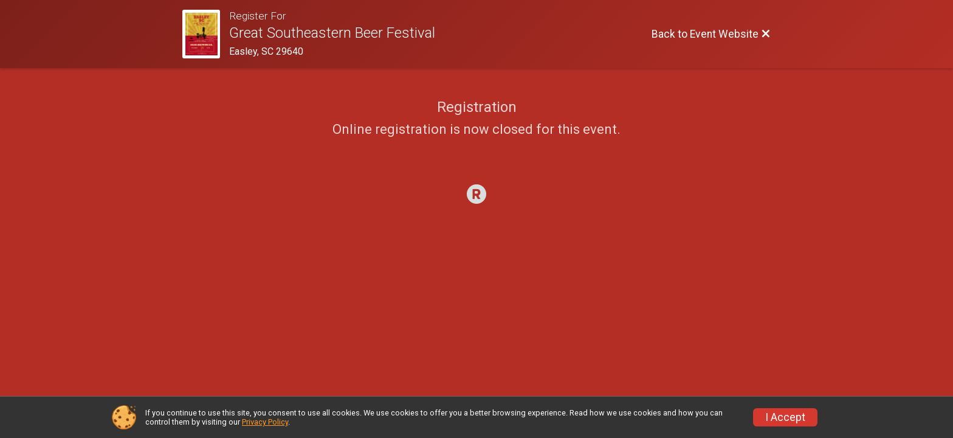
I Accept (785, 417)
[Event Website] (205, 34)
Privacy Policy (265, 421)
